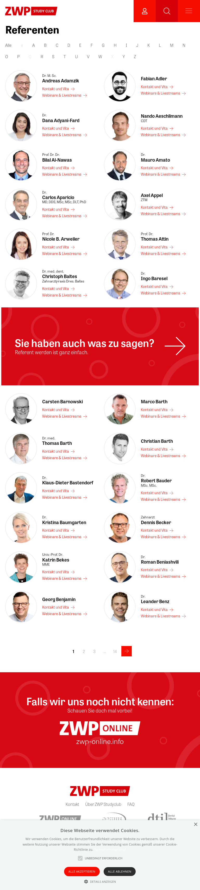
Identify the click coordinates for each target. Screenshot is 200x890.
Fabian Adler (154, 78)
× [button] (195, 825)
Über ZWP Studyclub (103, 804)
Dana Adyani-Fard (69, 118)
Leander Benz (168, 599)
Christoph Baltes (69, 276)
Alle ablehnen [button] (119, 871)
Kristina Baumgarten (69, 520)
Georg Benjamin (59, 599)
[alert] (100, 855)
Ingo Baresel (168, 276)
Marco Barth (154, 401)
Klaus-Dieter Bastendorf (69, 480)
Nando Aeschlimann (168, 118)
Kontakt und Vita (55, 88)
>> (126, 651)
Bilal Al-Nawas (69, 157)
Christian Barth (157, 441)
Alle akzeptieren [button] (81, 871)
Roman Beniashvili (168, 560)
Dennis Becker (168, 520)
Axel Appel (168, 197)
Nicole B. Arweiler (69, 237)
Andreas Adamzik (69, 78)
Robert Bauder (168, 480)
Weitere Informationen (110, 850)
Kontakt (72, 804)
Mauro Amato (168, 157)
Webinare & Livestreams (62, 95)
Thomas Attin (168, 237)
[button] (100, 881)
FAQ (131, 804)
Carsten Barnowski (62, 401)
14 (115, 651)
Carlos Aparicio (69, 197)
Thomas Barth (69, 441)
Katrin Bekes (69, 559)
